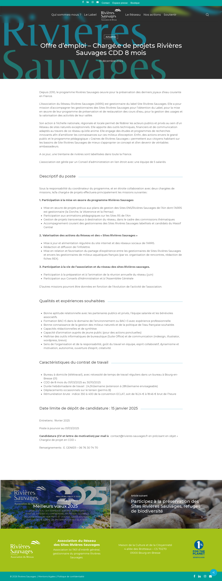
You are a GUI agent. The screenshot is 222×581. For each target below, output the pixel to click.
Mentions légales (46, 576)
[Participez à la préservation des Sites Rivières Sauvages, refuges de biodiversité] (166, 504)
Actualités (111, 37)
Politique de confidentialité (70, 576)
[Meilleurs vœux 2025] (55, 504)
